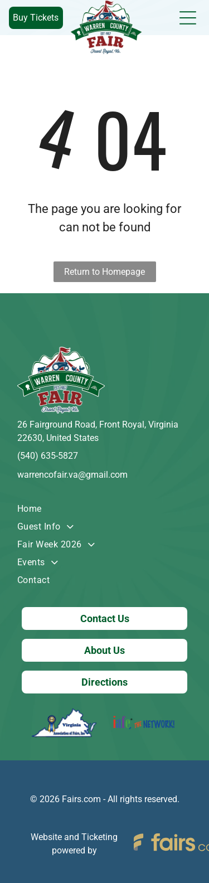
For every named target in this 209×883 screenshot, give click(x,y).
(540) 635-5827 (47, 455)
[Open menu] (187, 17)
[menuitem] (104, 509)
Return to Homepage (104, 271)
